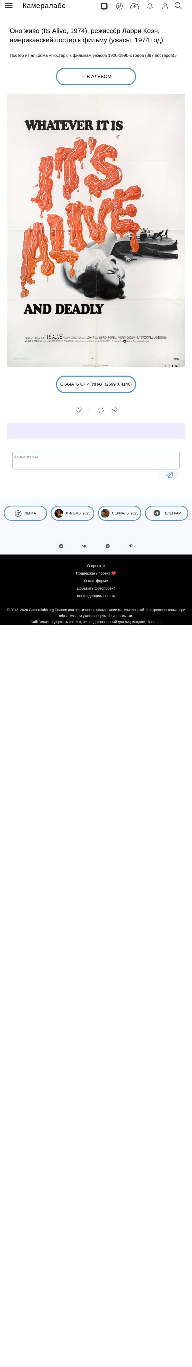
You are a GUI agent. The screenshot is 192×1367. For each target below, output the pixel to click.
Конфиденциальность (96, 596)
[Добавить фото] (135, 6)
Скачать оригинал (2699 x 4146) (96, 384)
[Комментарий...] (96, 460)
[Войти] (165, 6)
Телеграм (166, 513)
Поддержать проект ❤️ (96, 573)
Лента (25, 513)
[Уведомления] (150, 6)
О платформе (96, 581)
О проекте (96, 566)
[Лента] (119, 6)
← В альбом (95, 76)
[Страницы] (104, 6)
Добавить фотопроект (96, 588)
